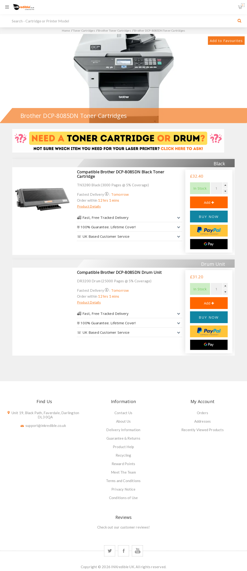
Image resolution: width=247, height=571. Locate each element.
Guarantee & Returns (123, 438)
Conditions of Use (123, 498)
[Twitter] (109, 550)
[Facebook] (123, 550)
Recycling (123, 455)
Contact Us (123, 413)
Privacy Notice (123, 489)
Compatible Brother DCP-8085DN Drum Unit (119, 272)
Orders (202, 413)
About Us (123, 421)
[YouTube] (137, 550)
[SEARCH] (122, 20)
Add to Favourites (226, 40)
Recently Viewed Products (202, 430)
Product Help (123, 447)
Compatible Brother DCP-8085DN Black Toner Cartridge (120, 174)
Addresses (202, 421)
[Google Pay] (209, 244)
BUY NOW (209, 216)
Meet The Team (123, 472)
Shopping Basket (243, 5)
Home (66, 30)
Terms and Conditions (123, 481)
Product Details (89, 206)
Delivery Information (123, 430)
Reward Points (123, 464)
